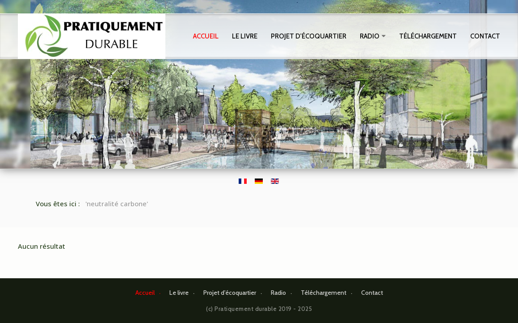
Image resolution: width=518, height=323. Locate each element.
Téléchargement (428, 36)
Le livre (244, 36)
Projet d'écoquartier (308, 36)
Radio (369, 36)
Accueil (206, 36)
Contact (485, 36)
